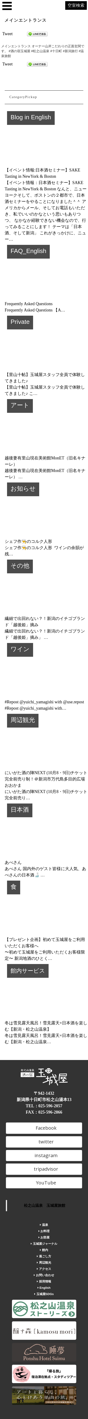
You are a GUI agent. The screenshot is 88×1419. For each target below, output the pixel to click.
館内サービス (28, 971)
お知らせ (23, 488)
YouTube (44, 1183)
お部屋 (44, 1237)
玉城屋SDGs (44, 1294)
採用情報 (44, 1281)
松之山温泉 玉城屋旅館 (44, 1205)
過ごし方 (44, 1256)
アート (20, 405)
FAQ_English (28, 250)
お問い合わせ (44, 1275)
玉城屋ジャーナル (44, 1243)
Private (20, 321)
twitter (44, 1142)
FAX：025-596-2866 (44, 1112)
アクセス (44, 1269)
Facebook (44, 1128)
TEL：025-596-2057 (44, 1106)
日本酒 (20, 809)
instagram (44, 1155)
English (44, 1287)
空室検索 (76, 5)
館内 (44, 1250)
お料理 (44, 1231)
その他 (20, 565)
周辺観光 (23, 719)
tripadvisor (44, 1169)
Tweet (7, 33)
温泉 (44, 1225)
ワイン (20, 649)
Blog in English (31, 117)
